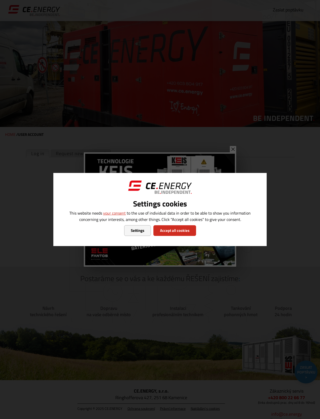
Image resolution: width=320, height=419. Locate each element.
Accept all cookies (174, 230)
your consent (114, 213)
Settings (137, 230)
